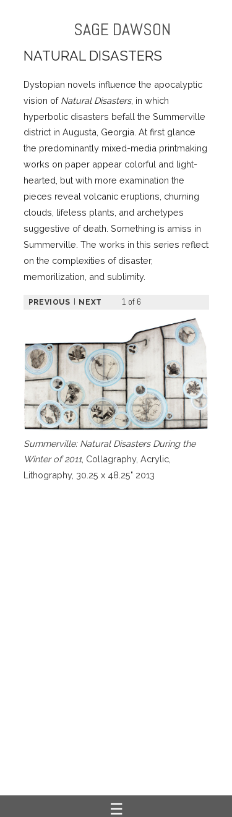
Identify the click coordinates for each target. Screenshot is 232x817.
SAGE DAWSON (122, 29)
